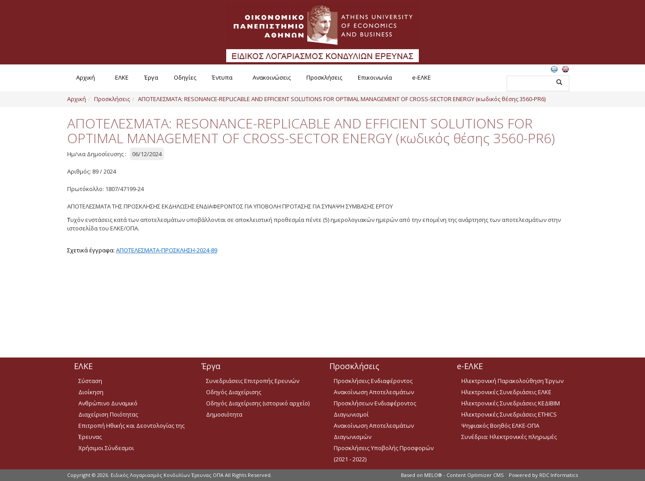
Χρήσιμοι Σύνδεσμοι (106, 448)
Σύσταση (90, 381)
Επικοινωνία (375, 77)
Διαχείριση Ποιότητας (108, 414)
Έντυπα (222, 77)
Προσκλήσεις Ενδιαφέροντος (373, 381)
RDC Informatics (558, 475)
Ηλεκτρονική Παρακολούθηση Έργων (512, 381)
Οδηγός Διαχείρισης (233, 392)
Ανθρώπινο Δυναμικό (108, 403)
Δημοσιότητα (224, 414)
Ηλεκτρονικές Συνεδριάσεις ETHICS (509, 414)
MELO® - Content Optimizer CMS (463, 475)
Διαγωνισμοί (351, 414)
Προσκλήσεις (324, 77)
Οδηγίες (185, 77)
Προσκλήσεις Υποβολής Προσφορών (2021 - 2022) (384, 453)
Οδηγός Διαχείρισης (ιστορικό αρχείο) (258, 403)
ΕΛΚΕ (122, 77)
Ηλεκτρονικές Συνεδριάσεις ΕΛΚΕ (506, 392)
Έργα (151, 77)
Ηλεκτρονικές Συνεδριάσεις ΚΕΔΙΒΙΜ (510, 403)
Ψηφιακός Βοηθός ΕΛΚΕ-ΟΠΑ (500, 425)
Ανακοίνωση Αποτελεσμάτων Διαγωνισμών (374, 431)
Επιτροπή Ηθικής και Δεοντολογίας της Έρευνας (131, 431)
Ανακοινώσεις (272, 77)
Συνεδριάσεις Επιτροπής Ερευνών (252, 381)
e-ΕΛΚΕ (421, 77)
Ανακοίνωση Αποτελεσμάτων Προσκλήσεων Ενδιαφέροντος (375, 397)
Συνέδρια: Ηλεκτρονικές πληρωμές (509, 437)
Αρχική (85, 77)
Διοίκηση (90, 392)
